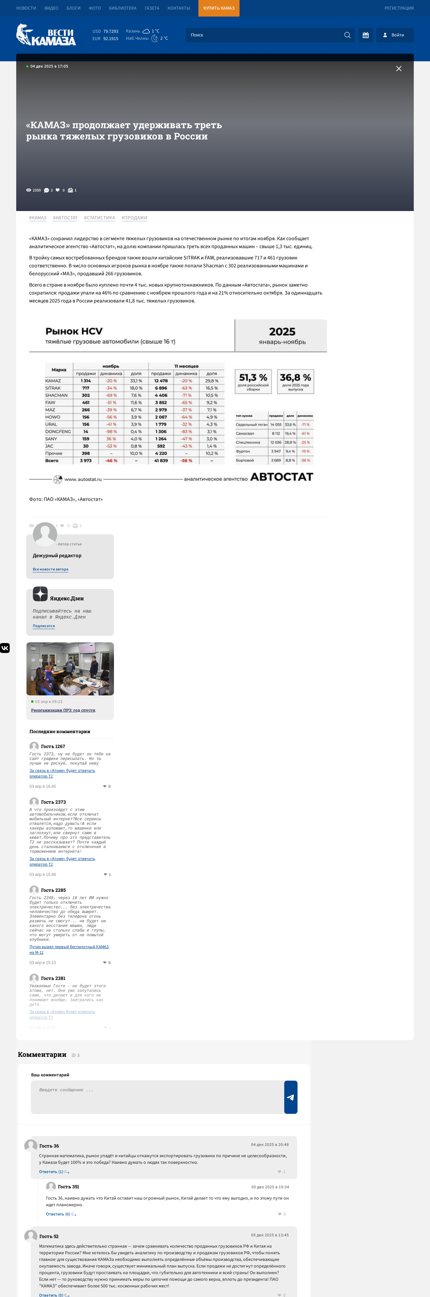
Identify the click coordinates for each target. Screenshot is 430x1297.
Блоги (74, 8)
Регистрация (399, 8)
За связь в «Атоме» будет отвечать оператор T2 (352, 429)
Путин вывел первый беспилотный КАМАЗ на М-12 (359, 606)
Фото (95, 8)
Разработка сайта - (388, 1278)
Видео (51, 8)
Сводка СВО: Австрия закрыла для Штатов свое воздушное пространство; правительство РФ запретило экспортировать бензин (138, 1054)
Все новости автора (340, 225)
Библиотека (122, 8)
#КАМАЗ (41, 218)
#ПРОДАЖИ (138, 218)
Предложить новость (348, 837)
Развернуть (215, 1253)
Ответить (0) (60, 883)
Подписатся (334, 282)
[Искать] (347, 35)
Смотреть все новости (235, 1024)
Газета (152, 8)
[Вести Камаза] (46, 35)
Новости (26, 8)
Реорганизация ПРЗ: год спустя (353, 366)
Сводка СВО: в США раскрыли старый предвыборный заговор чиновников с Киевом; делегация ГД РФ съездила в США (131, 1144)
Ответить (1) (53, 841)
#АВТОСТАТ (69, 218)
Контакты (179, 8)
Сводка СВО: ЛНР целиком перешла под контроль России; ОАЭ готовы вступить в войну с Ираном (138, 1087)
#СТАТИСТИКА (103, 218)
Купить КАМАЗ (219, 8)
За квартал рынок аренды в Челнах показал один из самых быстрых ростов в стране (132, 1115)
